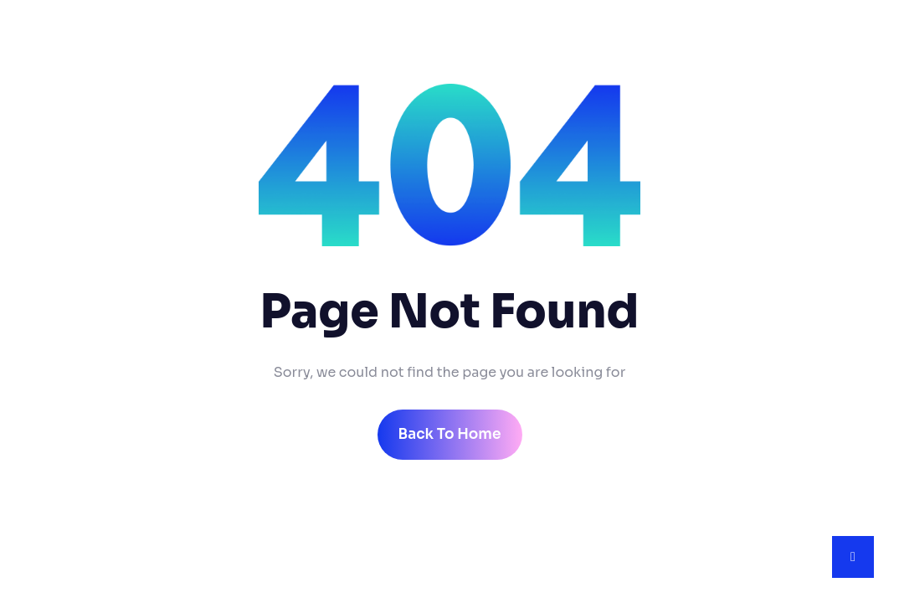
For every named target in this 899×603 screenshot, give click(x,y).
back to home (449, 434)
